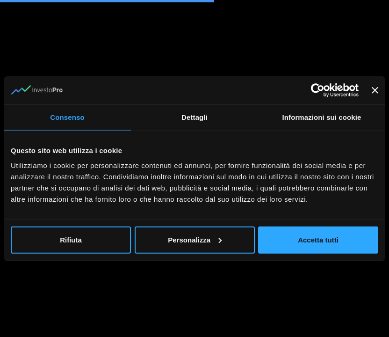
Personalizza (195, 239)
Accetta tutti (318, 239)
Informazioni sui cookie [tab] (321, 117)
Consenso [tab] (67, 117)
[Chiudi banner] (375, 90)
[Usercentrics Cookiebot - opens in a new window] (318, 90)
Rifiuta (71, 239)
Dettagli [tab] (194, 117)
